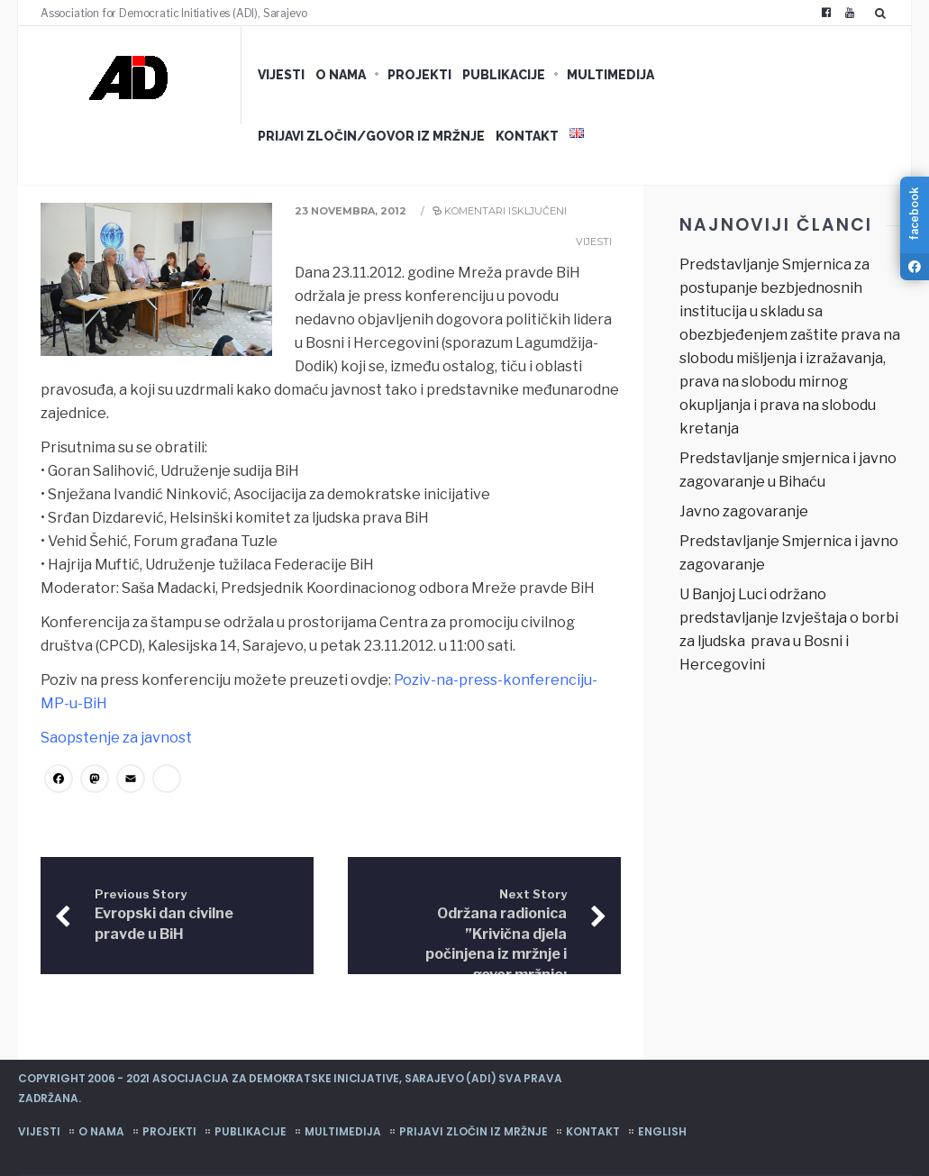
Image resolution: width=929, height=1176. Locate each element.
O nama (340, 75)
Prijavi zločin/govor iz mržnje (371, 136)
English (662, 1131)
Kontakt (527, 136)
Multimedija (610, 75)
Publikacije (503, 75)
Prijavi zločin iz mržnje (473, 1131)
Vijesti (281, 75)
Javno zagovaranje (743, 511)
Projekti (419, 75)
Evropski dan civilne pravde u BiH (164, 915)
